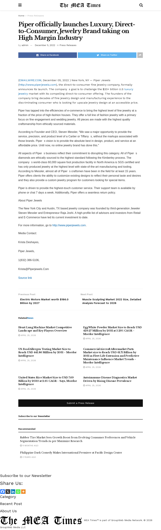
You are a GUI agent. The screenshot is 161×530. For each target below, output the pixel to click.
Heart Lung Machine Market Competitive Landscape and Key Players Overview (45, 330)
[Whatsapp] (18, 492)
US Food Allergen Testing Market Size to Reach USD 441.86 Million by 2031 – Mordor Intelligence (47, 353)
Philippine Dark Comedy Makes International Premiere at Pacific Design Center (71, 453)
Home (21, 15)
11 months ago (29, 446)
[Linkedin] (13, 492)
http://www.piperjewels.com (37, 84)
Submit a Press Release (80, 403)
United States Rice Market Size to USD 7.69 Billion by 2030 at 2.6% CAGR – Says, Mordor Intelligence (47, 382)
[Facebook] (2, 492)
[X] (8, 492)
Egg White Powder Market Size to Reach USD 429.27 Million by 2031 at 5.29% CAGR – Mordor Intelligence (112, 331)
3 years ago (28, 458)
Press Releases (35, 15)
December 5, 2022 (45, 45)
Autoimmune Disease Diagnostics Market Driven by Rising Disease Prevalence (110, 380)
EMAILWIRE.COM (30, 80)
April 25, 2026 (27, 336)
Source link (25, 277)
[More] (23, 492)
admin (25, 45)
